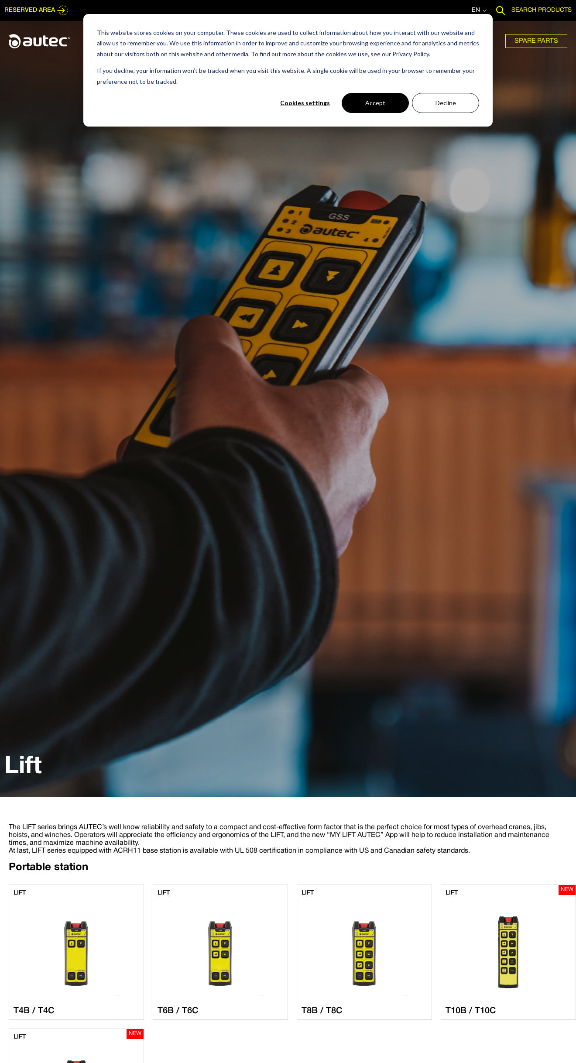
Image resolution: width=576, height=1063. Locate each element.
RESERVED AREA (36, 10)
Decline (445, 102)
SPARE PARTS (536, 41)
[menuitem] (536, 41)
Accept (375, 102)
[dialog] (288, 70)
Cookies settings (305, 102)
